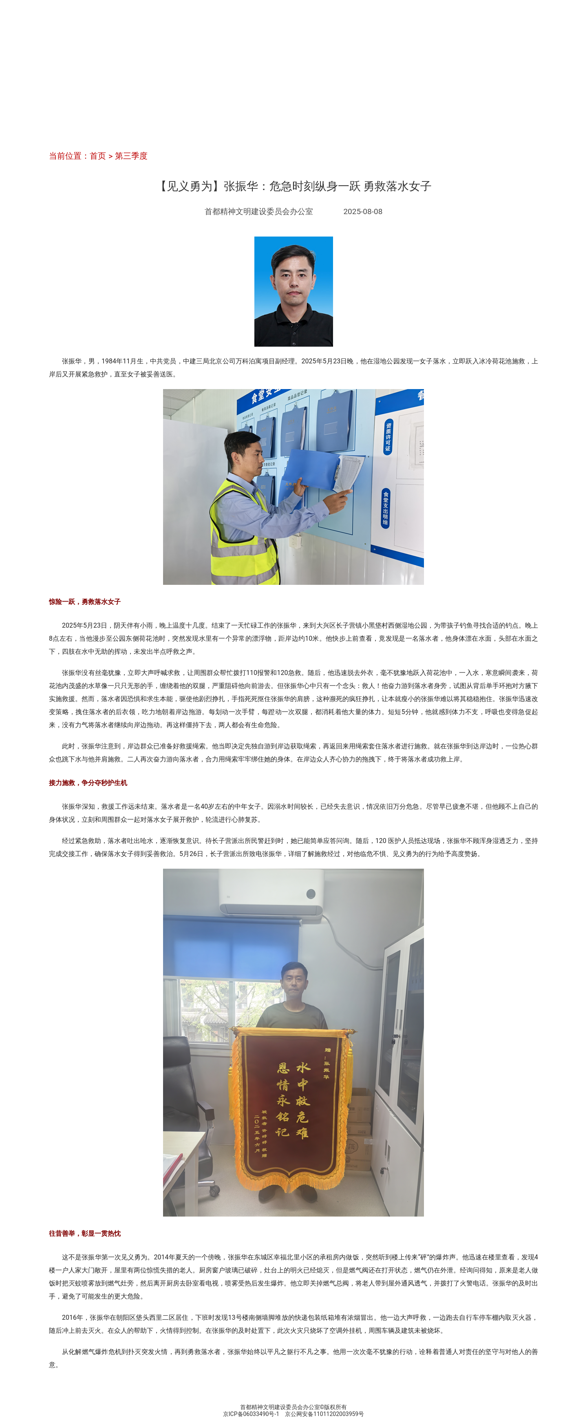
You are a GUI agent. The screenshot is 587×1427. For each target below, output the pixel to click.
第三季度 (131, 156)
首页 (98, 156)
